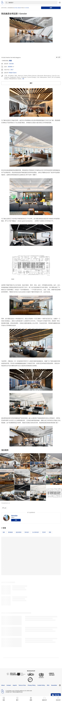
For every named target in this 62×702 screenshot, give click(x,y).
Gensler (11, 63)
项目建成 (10, 532)
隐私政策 (19, 7)
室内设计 (27, 532)
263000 (10, 66)
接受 (51, 7)
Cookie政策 (27, 7)
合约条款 (15, 7)
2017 (11, 69)
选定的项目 (18, 532)
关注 (16, 520)
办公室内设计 (35, 532)
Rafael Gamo (12, 72)
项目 (4, 532)
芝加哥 (44, 532)
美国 (10, 60)
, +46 (22, 78)
